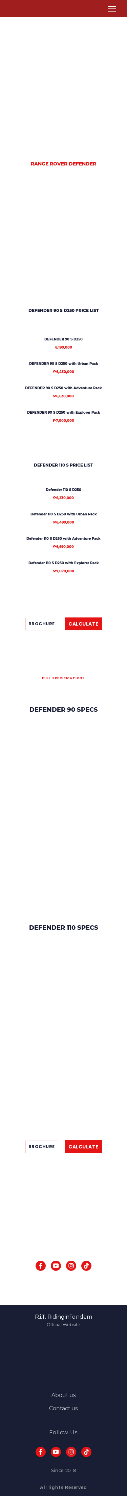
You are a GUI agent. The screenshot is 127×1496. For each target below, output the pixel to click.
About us (63, 1395)
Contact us (63, 1408)
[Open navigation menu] (112, 9)
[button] (41, 624)
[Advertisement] (63, 87)
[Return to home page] (16, 9)
